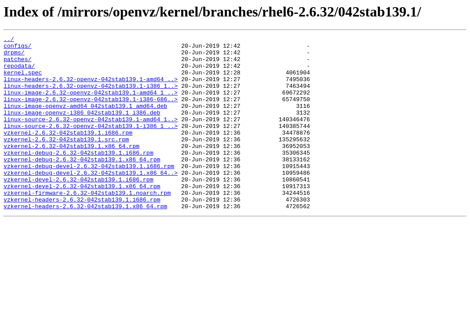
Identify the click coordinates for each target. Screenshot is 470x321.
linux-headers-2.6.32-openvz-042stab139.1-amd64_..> (91, 88)
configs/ (17, 48)
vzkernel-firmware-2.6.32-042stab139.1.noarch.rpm (87, 225)
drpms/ (14, 56)
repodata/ (19, 72)
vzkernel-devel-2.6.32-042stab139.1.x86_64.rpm (82, 217)
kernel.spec (23, 80)
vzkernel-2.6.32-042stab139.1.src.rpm (66, 160)
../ (9, 40)
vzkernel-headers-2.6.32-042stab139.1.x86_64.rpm (85, 241)
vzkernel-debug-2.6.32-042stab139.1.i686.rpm (78, 177)
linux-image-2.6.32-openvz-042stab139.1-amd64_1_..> (91, 104)
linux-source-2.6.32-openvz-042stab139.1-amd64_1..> (91, 136)
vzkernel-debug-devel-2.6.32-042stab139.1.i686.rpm (89, 193)
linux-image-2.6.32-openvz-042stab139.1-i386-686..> (91, 112)
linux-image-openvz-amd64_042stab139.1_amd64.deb (85, 120)
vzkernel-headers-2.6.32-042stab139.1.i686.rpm (82, 233)
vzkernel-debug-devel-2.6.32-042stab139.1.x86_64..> (91, 201)
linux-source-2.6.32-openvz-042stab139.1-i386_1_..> (91, 144)
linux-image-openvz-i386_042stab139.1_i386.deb (82, 128)
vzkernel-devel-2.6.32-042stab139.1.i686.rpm (78, 209)
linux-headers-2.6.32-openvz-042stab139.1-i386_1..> (91, 96)
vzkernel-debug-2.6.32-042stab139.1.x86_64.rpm (82, 185)
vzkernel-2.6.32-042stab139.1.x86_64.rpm (71, 169)
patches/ (17, 64)
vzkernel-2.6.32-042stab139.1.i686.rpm (68, 152)
